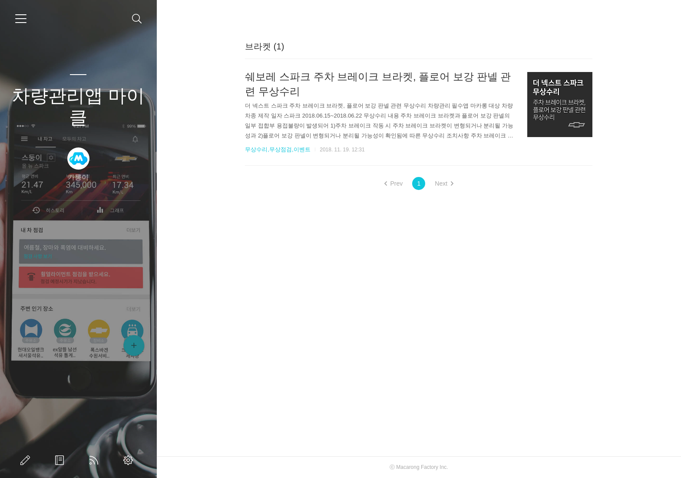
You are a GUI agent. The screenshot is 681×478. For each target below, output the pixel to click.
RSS (95, 460)
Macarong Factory (417, 467)
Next (444, 183)
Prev (393, 183)
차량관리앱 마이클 (78, 106)
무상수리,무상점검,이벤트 (277, 149)
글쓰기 (27, 460)
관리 (129, 460)
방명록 (61, 460)
